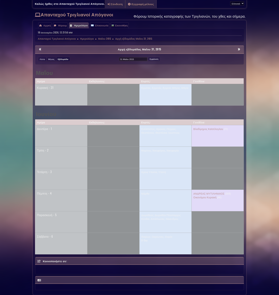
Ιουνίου (46, 113)
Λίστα (42, 59)
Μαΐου (44, 72)
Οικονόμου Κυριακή (205, 197)
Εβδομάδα (63, 59)
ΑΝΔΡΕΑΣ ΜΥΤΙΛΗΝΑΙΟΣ (209, 193)
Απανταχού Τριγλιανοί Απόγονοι (77, 14)
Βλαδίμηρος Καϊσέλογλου (208, 129)
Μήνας (51, 59)
